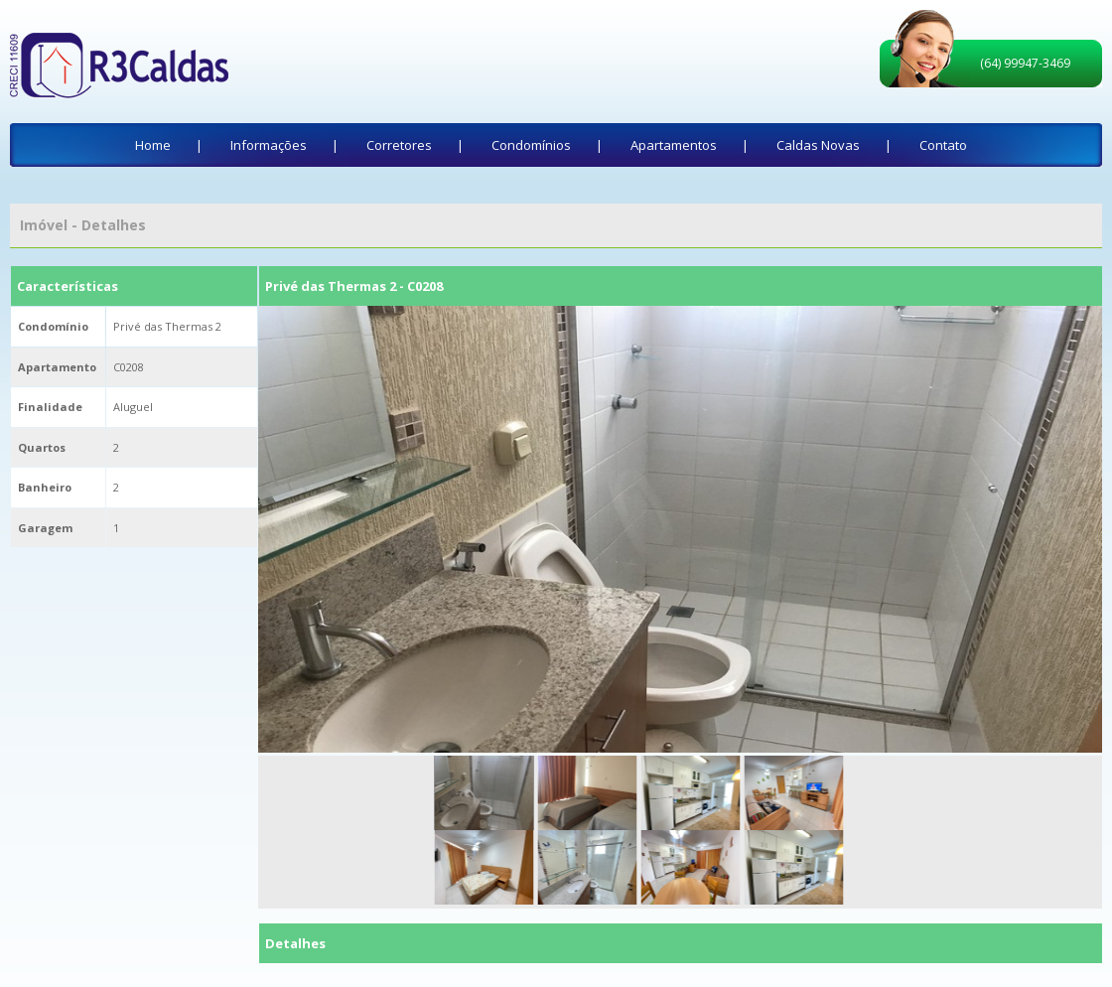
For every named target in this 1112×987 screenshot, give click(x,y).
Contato (943, 145)
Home (153, 145)
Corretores (399, 145)
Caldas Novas (818, 145)
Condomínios (531, 145)
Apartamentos (673, 145)
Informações (268, 145)
